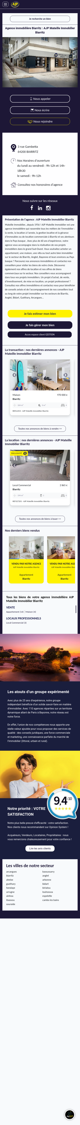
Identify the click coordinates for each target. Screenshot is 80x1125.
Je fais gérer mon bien (39, 325)
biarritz (16, 399)
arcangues (11, 871)
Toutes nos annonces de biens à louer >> (40, 518)
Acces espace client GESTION (40, 334)
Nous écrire (40, 110)
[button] (14, 374)
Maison (16, 394)
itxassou (10, 900)
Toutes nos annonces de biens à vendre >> (40, 428)
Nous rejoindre (40, 121)
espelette (47, 895)
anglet (45, 875)
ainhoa (9, 895)
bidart (45, 883)
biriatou (46, 887)
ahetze (9, 879)
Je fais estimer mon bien (40, 314)
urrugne (10, 891)
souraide (10, 904)
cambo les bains (50, 900)
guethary (10, 883)
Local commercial (22, 485)
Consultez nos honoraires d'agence (40, 185)
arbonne (46, 879)
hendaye (10, 887)
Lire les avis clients (40, 848)
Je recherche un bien (40, 18)
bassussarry (48, 871)
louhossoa (47, 891)
